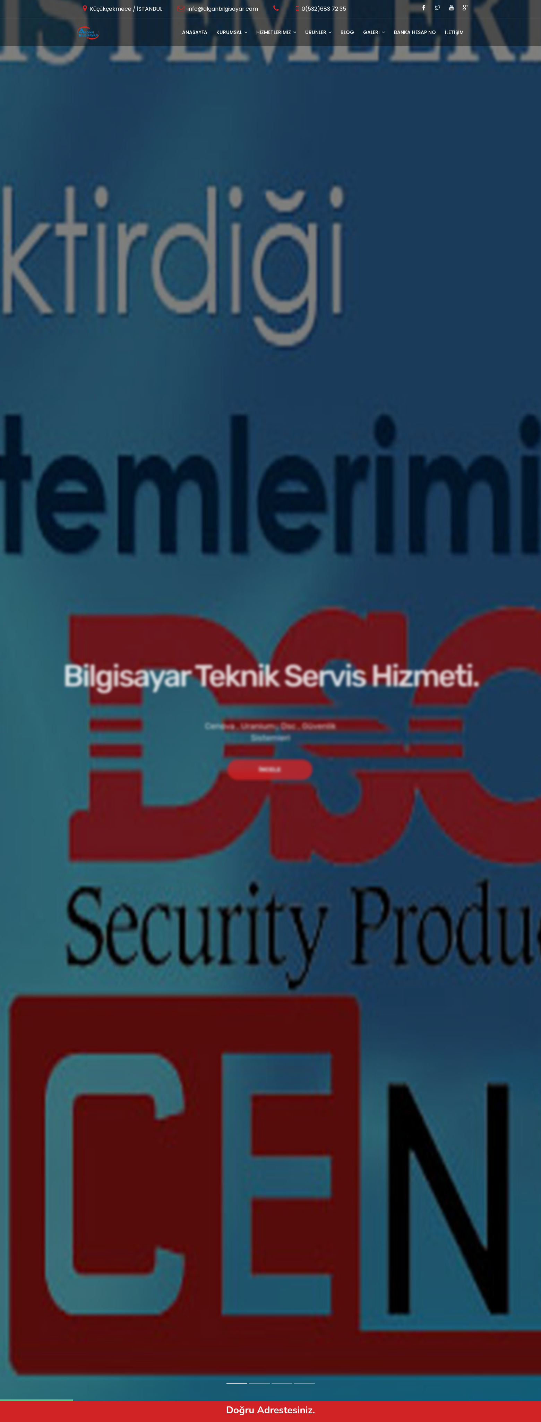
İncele (269, 769)
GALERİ (374, 32)
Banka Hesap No (415, 32)
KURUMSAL (231, 32)
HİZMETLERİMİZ (276, 32)
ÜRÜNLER (318, 32)
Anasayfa (194, 32)
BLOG (347, 32)
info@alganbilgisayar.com (222, 9)
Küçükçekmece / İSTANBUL (125, 9)
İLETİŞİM (454, 32)
